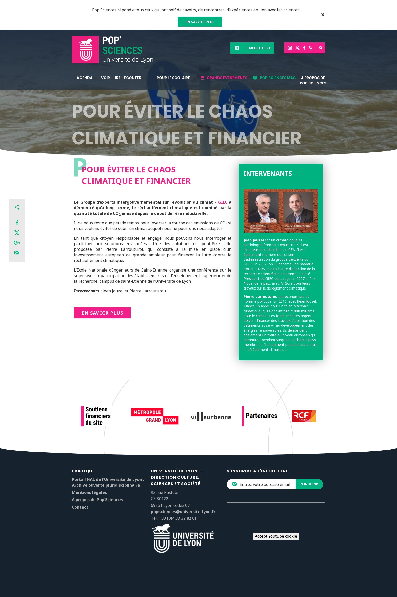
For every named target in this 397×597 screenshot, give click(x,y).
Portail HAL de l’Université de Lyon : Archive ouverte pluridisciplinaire (108, 482)
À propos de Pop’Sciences (313, 80)
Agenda (84, 77)
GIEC (222, 202)
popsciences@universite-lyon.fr (183, 511)
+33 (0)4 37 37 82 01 (178, 518)
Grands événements (227, 77)
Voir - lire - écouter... (122, 77)
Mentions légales (89, 492)
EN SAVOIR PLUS (199, 21)
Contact (80, 507)
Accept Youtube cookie (276, 536)
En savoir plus (102, 313)
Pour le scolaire (173, 77)
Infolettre (259, 48)
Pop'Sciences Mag (278, 77)
